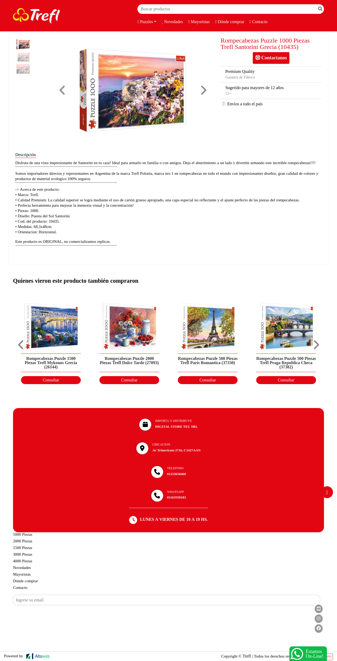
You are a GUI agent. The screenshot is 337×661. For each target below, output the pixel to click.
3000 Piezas (22, 554)
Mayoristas (199, 21)
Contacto (259, 21)
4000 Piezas (22, 561)
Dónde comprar (229, 21)
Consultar (51, 380)
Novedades (172, 21)
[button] (62, 90)
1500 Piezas (22, 547)
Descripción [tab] (25, 155)
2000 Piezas (22, 541)
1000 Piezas (22, 534)
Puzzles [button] (145, 21)
